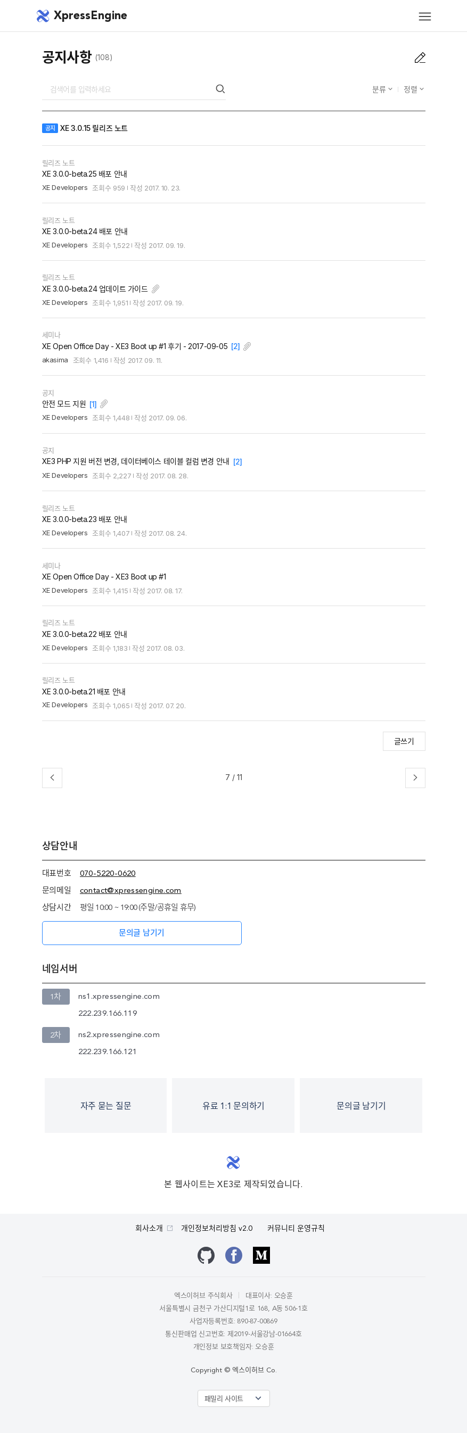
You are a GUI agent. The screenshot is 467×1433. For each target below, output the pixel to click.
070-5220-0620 (108, 874)
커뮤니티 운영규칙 (296, 1228)
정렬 (412, 89)
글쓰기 (404, 741)
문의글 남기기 (142, 934)
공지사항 (67, 57)
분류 (380, 89)
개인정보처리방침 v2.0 (216, 1228)
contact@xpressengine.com (131, 891)
